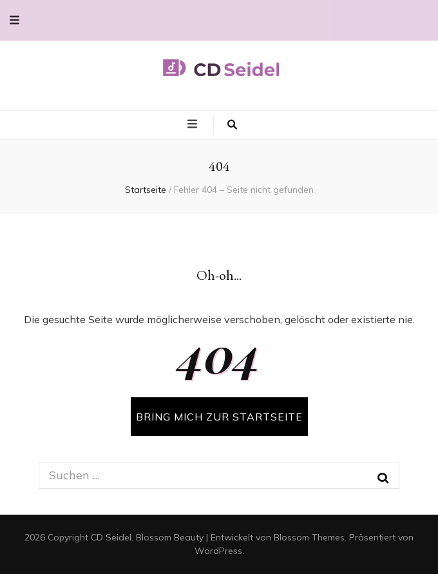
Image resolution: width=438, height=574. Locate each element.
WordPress (218, 551)
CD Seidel (111, 537)
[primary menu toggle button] (193, 124)
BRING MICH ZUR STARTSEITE (219, 416)
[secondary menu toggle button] (14, 20)
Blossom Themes (309, 537)
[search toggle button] (232, 125)
